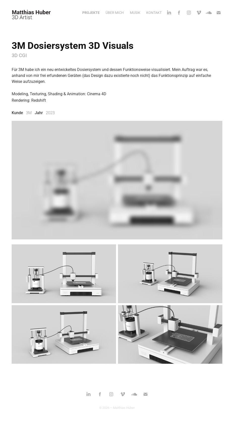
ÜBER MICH (115, 12)
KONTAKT (154, 12)
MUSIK (135, 12)
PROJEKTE (91, 12)
